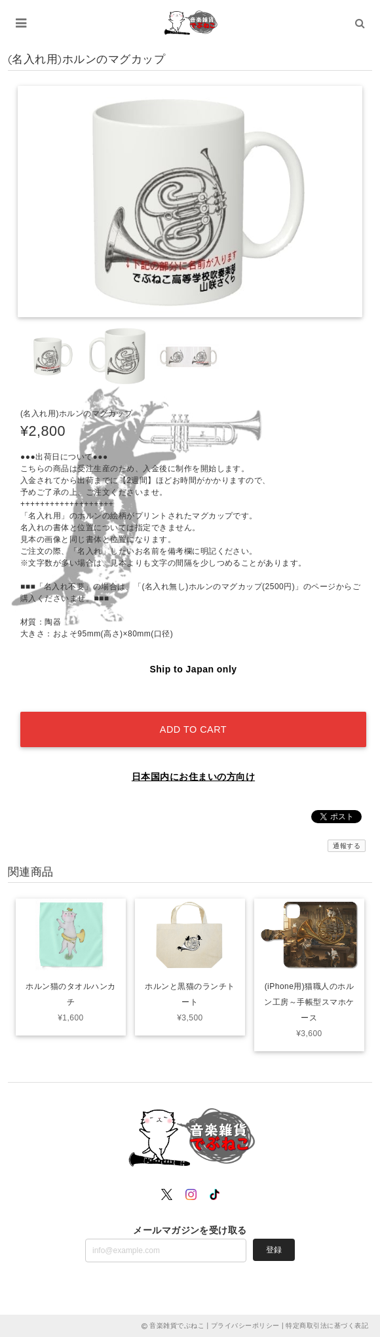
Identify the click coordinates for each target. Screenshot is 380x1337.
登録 (274, 1249)
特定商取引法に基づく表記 (327, 1325)
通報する (346, 845)
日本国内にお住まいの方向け (193, 776)
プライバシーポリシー (245, 1325)
